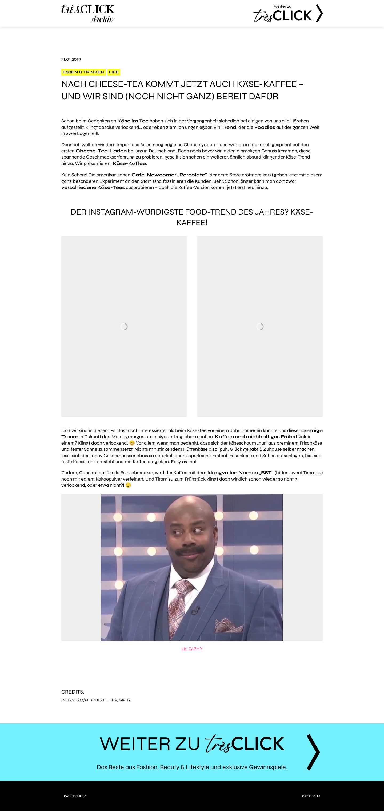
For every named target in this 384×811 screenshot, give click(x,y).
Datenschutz (75, 796)
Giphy (125, 700)
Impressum (311, 796)
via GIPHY (192, 649)
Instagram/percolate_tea (89, 700)
